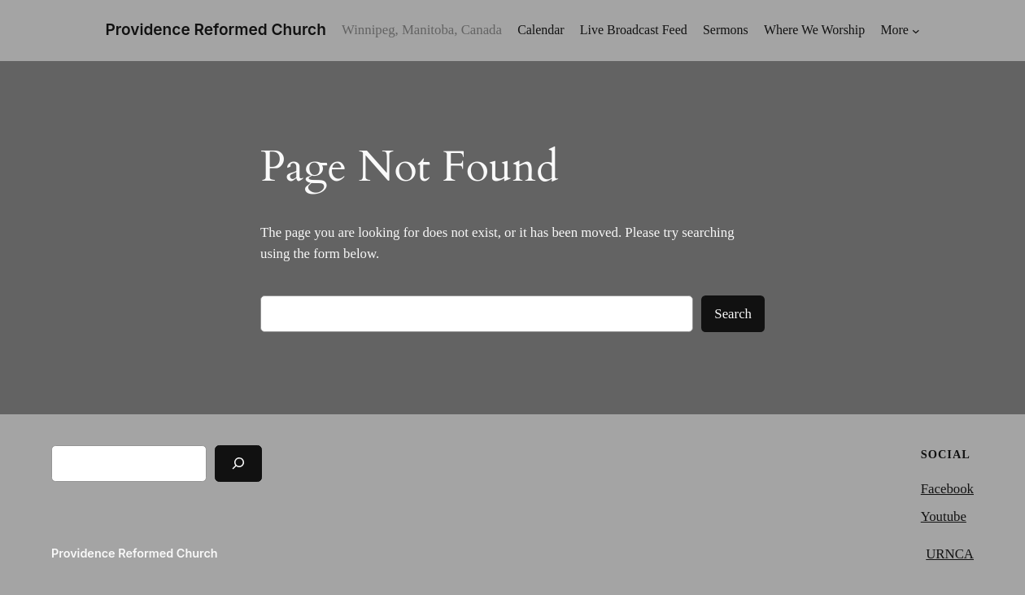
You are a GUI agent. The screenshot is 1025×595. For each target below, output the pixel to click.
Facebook (947, 489)
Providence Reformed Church (216, 29)
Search (733, 314)
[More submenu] (899, 31)
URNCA (950, 554)
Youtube (943, 516)
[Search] (238, 463)
